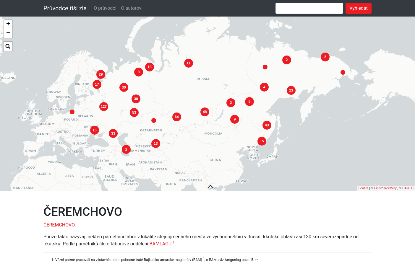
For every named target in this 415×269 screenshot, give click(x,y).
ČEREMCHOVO (58, 219)
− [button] (8, 33)
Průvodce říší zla (65, 8)
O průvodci (105, 8)
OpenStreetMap (385, 182)
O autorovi (132, 8)
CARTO (408, 182)
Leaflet (363, 182)
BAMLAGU (160, 238)
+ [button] (8, 24)
